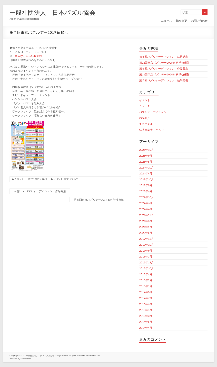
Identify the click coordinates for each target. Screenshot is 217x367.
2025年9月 (145, 155)
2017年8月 (145, 292)
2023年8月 (145, 185)
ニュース (166, 20)
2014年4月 (145, 327)
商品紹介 (144, 118)
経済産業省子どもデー (152, 129)
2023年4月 (145, 191)
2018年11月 (146, 262)
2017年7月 (145, 298)
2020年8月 (145, 232)
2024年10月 (146, 167)
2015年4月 (145, 309)
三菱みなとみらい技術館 (27, 55)
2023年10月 (146, 179)
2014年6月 (145, 321)
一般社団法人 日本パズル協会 (52, 12)
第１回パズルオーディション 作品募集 (40, 191)
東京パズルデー (72, 179)
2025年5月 (145, 161)
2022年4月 (145, 209)
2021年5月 (145, 226)
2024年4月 (145, 173)
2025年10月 (146, 149)
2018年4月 (145, 274)
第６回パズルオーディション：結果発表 (163, 56)
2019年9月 (145, 250)
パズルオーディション (152, 112)
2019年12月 (146, 238)
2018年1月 (145, 286)
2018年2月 (145, 280)
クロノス (19, 179)
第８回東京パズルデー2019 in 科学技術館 (100, 199)
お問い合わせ (199, 20)
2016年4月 (145, 303)
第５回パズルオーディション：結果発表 (163, 80)
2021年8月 (145, 220)
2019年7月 (145, 256)
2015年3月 (145, 315)
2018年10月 (146, 268)
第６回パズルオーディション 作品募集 (163, 68)
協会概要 (181, 20)
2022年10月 (146, 197)
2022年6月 (145, 203)
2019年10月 (146, 244)
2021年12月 (146, 214)
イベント (58, 179)
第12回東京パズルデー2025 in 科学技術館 (164, 62)
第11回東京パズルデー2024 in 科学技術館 (164, 74)
